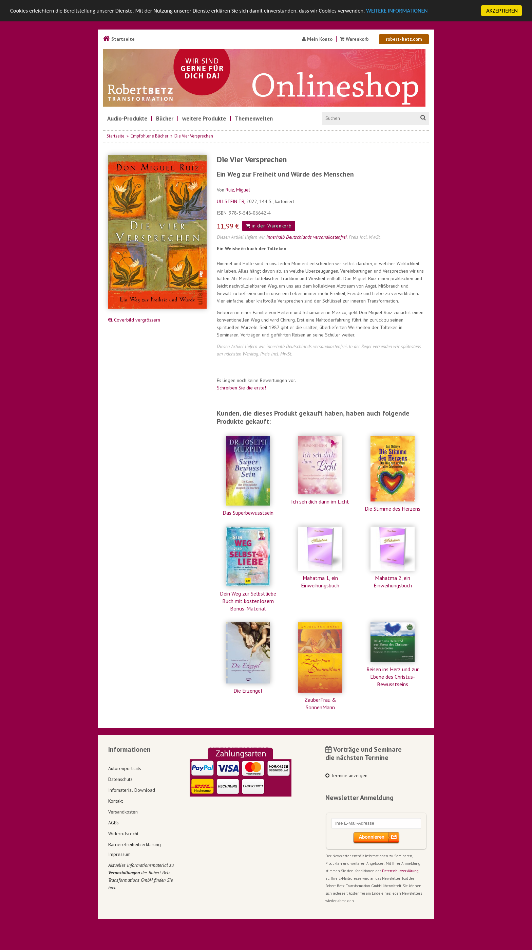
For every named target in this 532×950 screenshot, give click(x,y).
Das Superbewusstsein (248, 512)
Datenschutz (120, 779)
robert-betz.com (404, 39)
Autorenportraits (124, 768)
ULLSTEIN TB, (231, 201)
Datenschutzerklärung (400, 871)
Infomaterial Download (131, 790)
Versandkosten (123, 812)
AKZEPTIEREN (502, 10)
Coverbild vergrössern (134, 320)
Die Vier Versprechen (193, 136)
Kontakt (115, 801)
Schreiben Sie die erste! (241, 388)
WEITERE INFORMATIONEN (407, 11)
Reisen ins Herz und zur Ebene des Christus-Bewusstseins (392, 677)
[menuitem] (127, 118)
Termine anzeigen (346, 775)
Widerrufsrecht (123, 833)
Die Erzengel (247, 690)
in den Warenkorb (269, 226)
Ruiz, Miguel (238, 190)
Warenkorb (355, 39)
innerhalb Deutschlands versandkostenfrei (306, 237)
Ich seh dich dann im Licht (320, 501)
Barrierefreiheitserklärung (134, 844)
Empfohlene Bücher (149, 136)
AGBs (113, 823)
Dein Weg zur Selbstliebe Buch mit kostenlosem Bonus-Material (248, 601)
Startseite (119, 39)
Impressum (119, 854)
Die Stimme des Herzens (392, 508)
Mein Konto (317, 39)
